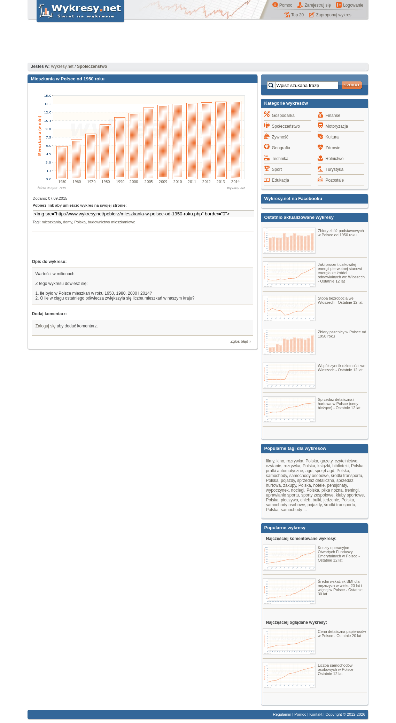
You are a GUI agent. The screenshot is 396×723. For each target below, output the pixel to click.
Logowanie (353, 5)
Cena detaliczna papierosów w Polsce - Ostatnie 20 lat (342, 633)
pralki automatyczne (284, 470)
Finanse (333, 115)
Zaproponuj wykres (333, 15)
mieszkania (51, 222)
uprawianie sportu (282, 495)
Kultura (332, 137)
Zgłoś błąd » (241, 341)
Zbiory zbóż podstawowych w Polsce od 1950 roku (341, 233)
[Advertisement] (198, 43)
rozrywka (295, 461)
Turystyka (335, 169)
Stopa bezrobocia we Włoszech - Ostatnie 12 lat (340, 300)
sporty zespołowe (317, 495)
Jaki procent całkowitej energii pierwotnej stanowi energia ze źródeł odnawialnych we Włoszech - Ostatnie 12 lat (341, 272)
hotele (319, 485)
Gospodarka (283, 115)
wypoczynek (277, 490)
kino (280, 461)
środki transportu (346, 475)
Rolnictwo (335, 158)
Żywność (280, 137)
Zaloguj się (46, 326)
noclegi (297, 490)
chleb (305, 500)
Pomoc (285, 5)
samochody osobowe (309, 475)
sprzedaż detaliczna (315, 480)
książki (324, 465)
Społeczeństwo (286, 126)
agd (308, 470)
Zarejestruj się (317, 5)
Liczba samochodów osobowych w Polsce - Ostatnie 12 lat (337, 669)
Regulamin (282, 714)
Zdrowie (333, 147)
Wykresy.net (62, 66)
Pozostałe (335, 180)
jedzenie (331, 500)
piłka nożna (332, 490)
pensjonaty (337, 485)
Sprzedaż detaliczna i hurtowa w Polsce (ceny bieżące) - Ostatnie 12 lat (339, 403)
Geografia (281, 147)
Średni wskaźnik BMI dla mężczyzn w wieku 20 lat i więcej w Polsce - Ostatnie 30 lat (340, 587)
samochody (276, 475)
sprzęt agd (324, 470)
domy (67, 222)
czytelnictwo (346, 461)
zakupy (289, 485)
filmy (270, 461)
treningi (351, 490)
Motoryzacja (337, 126)
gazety (326, 461)
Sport (277, 169)
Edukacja (280, 180)
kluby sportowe (350, 495)
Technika (280, 158)
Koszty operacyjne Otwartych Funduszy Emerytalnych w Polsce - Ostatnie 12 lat (339, 554)
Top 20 (297, 15)
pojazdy (288, 480)
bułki (317, 500)
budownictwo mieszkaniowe (111, 222)
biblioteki (340, 465)
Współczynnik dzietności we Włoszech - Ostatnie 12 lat (341, 368)
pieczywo (289, 500)
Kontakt (315, 714)
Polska (80, 222)
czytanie (273, 465)
